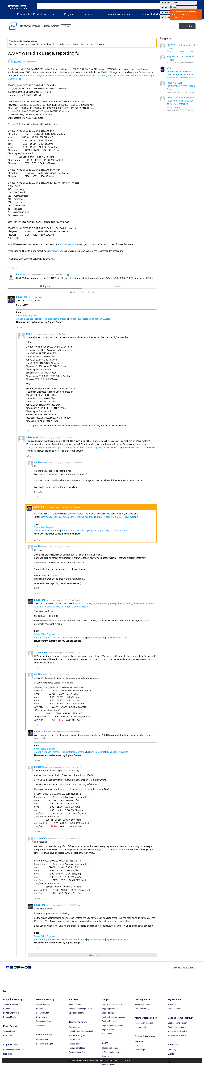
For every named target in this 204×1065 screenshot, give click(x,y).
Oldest (72, 292)
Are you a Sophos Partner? (29, 318)
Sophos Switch (42, 1013)
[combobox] (102, 6)
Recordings (140, 1050)
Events (171, 1054)
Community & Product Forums (34, 14)
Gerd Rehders (56, 275)
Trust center (107, 1056)
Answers (119, 286)
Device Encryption (11, 1013)
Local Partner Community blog (82, 1031)
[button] (171, 6)
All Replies (45, 286)
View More (93, 955)
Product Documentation (56, 318)
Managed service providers (80, 1009)
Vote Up (17, 327)
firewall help (58, 251)
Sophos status (108, 1029)
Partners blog (74, 1027)
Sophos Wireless (43, 1021)
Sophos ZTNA (42, 1009)
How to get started (142, 1004)
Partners (88, 14)
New (189, 26)
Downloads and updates (112, 1004)
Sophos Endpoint (10, 1004)
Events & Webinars (117, 14)
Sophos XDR (8, 1009)
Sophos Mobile (9, 1017)
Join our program (76, 1013)
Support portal (108, 1013)
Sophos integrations (11, 1050)
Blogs (67, 14)
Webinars (139, 1041)
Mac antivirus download (178, 1031)
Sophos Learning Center (112, 1025)
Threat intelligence (110, 1048)
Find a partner (75, 1004)
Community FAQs (142, 1009)
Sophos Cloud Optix (44, 1044)
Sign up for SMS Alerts (99, 318)
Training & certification (78, 1052)
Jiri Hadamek (32, 437)
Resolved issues (66, 244)
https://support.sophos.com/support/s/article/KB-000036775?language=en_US (65, 447)
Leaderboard (140, 1027)
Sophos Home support (177, 1023)
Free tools (7, 1054)
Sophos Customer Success (113, 1017)
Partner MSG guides (78, 1035)
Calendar (139, 1045)
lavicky (17, 61)
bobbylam (21, 274)
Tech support (107, 1034)
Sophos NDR (41, 1025)
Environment (170, 7)
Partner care (74, 1044)
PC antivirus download (177, 1035)
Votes (81, 292)
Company (172, 1050)
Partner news (74, 1040)
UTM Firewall (42, 1017)
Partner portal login (77, 1048)
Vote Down (21, 327)
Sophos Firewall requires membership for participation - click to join (102, 1060)
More (67, 26)
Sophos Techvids (109, 1021)
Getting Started (149, 14)
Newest (91, 292)
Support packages (110, 1009)
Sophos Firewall (172, 2)
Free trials (172, 1004)
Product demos (174, 1009)
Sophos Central (43, 1040)
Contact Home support (177, 1027)
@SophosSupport (78, 318)
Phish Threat (8, 1035)
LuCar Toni (21, 297)
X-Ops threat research (111, 1052)
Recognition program (144, 1023)
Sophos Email (9, 1031)
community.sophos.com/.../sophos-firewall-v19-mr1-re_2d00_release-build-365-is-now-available (89, 516)
